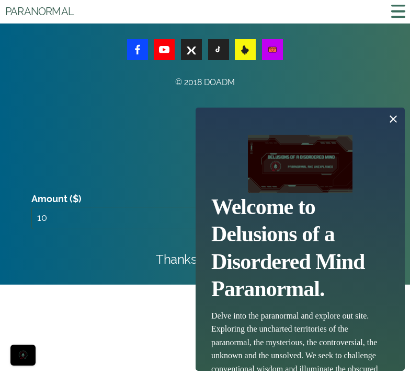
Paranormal (39, 11)
